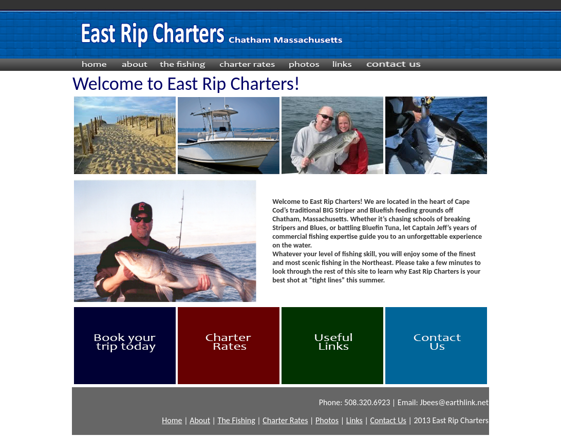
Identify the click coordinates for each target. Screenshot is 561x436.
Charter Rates (285, 420)
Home (172, 420)
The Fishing (236, 420)
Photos (327, 420)
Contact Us (388, 420)
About (200, 420)
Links (354, 420)
